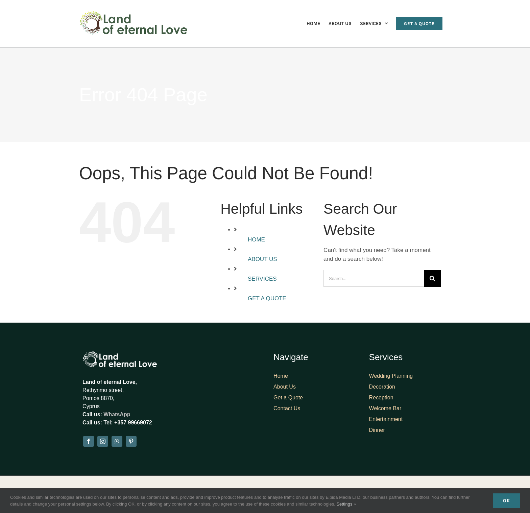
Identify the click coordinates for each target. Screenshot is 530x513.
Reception (381, 397)
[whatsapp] (117, 441)
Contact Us (286, 408)
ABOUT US (262, 259)
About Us (284, 387)
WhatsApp (116, 414)
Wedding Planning (391, 376)
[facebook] (88, 441)
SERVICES (262, 279)
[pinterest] (131, 441)
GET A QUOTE (267, 298)
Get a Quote (288, 397)
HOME (256, 239)
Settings (346, 504)
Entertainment (386, 419)
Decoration (382, 387)
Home (280, 376)
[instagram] (102, 441)
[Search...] (373, 278)
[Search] (432, 278)
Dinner (377, 430)
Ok (506, 501)
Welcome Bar (385, 408)
